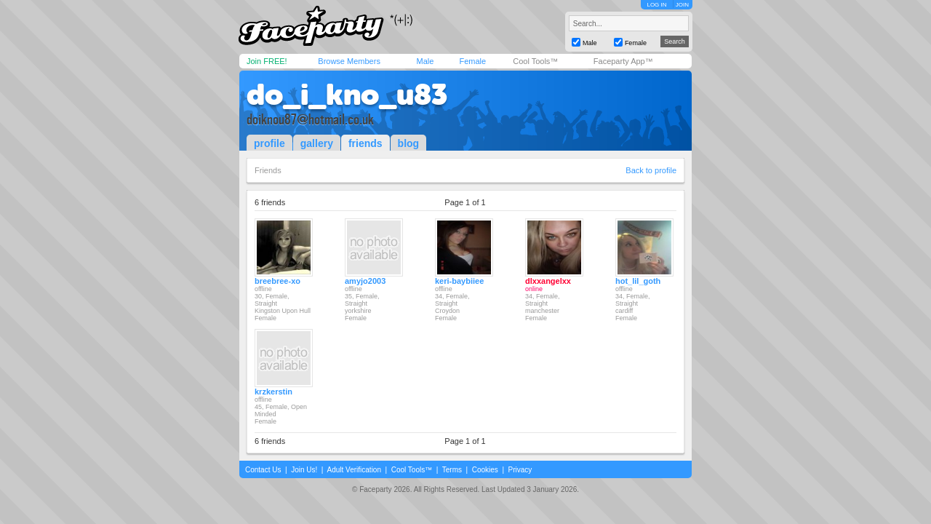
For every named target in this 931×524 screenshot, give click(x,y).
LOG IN (656, 4)
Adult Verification (354, 470)
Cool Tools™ (535, 61)
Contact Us (263, 470)
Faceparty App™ (623, 61)
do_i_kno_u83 (347, 94)
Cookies (485, 470)
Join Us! (304, 470)
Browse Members (349, 61)
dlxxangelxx (548, 281)
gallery (316, 143)
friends (365, 143)
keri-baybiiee (459, 281)
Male (424, 61)
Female (472, 61)
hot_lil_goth (637, 281)
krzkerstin (273, 391)
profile (269, 143)
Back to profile (651, 170)
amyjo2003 (365, 281)
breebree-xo (277, 281)
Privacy (520, 470)
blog (409, 143)
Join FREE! (267, 61)
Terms (452, 470)
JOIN (682, 4)
